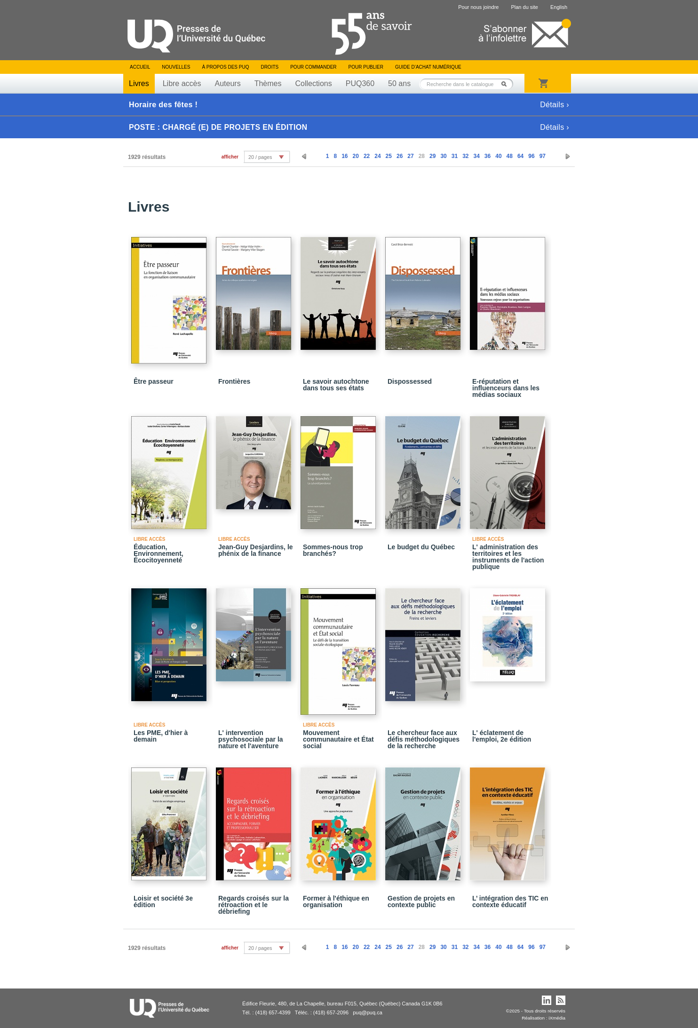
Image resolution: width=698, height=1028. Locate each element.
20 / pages (260, 157)
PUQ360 (360, 83)
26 (400, 156)
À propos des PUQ (225, 67)
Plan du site (524, 7)
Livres (139, 83)
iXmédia (556, 1017)
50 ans (399, 83)
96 (531, 156)
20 (356, 156)
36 (487, 156)
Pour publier (366, 67)
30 (443, 156)
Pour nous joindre (478, 7)
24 (377, 156)
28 (422, 156)
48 (510, 156)
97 (542, 156)
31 (455, 156)
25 (389, 156)
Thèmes (268, 83)
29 (432, 156)
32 (465, 156)
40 (498, 156)
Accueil (140, 67)
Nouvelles (176, 67)
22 (367, 156)
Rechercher (507, 84)
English (558, 7)
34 (476, 156)
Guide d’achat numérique (428, 67)
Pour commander (313, 67)
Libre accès (182, 83)
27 (410, 156)
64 (520, 156)
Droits (269, 67)
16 (344, 156)
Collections (313, 83)
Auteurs (228, 83)
